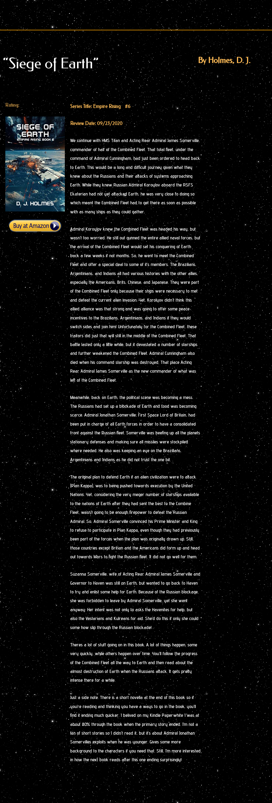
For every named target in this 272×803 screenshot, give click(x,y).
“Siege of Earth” (51, 63)
